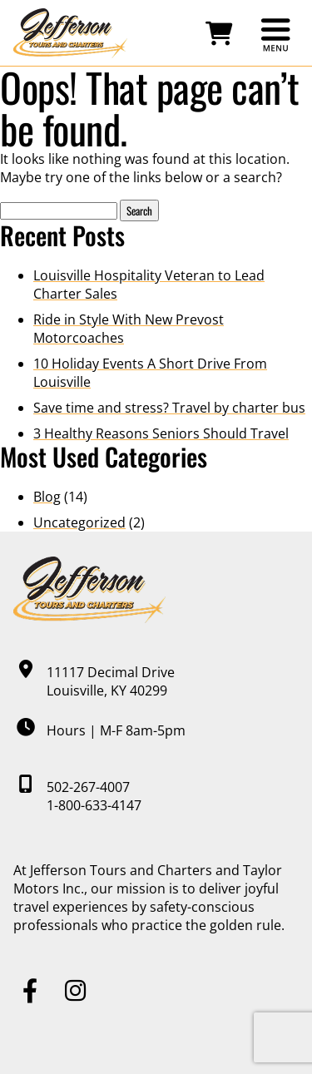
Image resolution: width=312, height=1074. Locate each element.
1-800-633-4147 (94, 805)
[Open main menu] (276, 34)
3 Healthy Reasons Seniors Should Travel (161, 433)
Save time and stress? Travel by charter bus (169, 407)
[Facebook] (30, 990)
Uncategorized (79, 522)
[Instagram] (75, 990)
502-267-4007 (88, 787)
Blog (47, 497)
